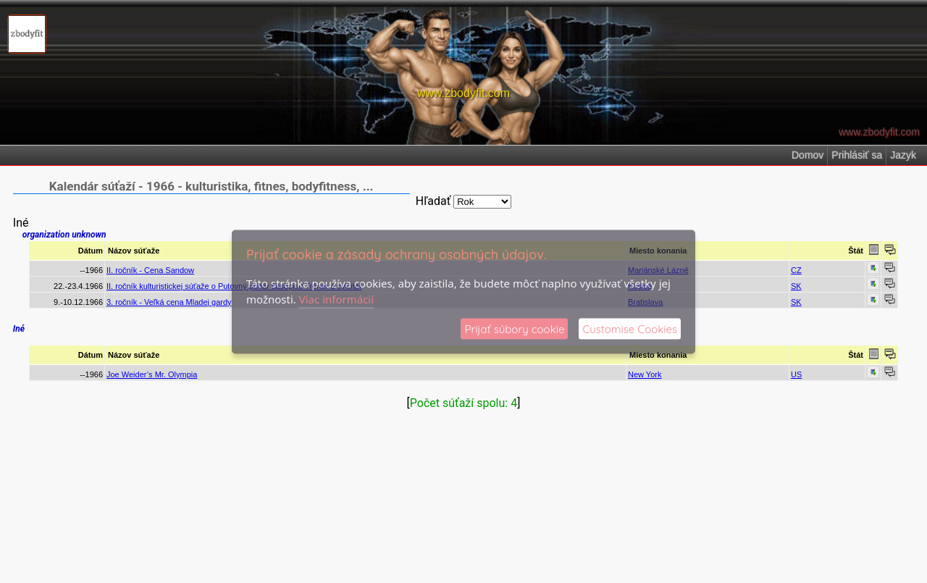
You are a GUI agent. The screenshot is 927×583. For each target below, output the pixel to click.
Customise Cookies (629, 328)
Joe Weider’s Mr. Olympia (151, 374)
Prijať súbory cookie (514, 328)
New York (644, 374)
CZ (796, 270)
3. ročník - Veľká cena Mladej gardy (169, 302)
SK (796, 286)
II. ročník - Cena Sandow (150, 270)
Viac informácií (336, 299)
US (796, 374)
